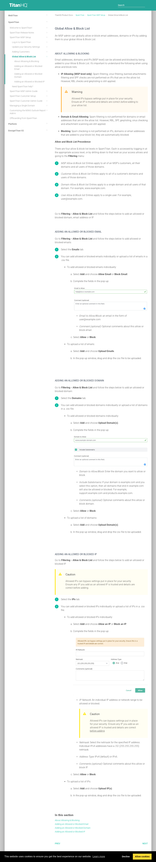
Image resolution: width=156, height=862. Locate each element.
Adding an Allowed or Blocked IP (29, 81)
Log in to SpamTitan (30, 42)
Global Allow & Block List (30, 56)
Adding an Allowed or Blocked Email (28, 67)
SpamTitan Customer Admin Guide (29, 101)
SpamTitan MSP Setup (29, 37)
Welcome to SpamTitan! (29, 27)
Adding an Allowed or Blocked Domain (28, 75)
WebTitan (28, 15)
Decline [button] (126, 856)
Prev (57, 843)
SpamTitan (28, 21)
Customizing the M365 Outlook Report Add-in (29, 112)
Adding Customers (30, 51)
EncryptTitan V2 (28, 130)
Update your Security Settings (30, 47)
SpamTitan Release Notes (29, 32)
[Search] (131, 5)
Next (145, 843)
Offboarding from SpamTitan (23, 118)
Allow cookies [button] (142, 856)
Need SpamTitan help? (22, 86)
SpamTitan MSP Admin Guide (29, 91)
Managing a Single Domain (29, 105)
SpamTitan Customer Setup (29, 96)
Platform (28, 123)
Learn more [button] (98, 856)
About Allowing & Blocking (26, 61)
